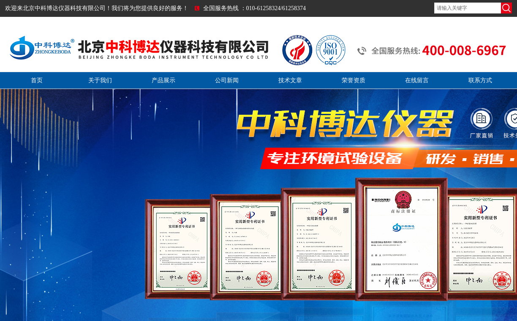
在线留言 (417, 80)
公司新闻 (227, 80)
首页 (37, 80)
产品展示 (163, 80)
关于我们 (100, 80)
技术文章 (290, 80)
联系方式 (480, 80)
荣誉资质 (353, 80)
